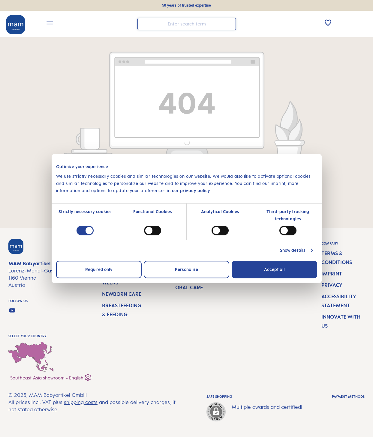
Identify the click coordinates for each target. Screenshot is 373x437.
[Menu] (50, 24)
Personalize (186, 269)
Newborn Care (121, 294)
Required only (99, 269)
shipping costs (81, 402)
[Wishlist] (328, 23)
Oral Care (189, 287)
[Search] (229, 23)
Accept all (274, 269)
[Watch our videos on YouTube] (12, 310)
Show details (292, 250)
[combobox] (186, 24)
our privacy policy (191, 190)
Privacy (331, 285)
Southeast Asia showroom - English (50, 376)
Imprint (331, 274)
